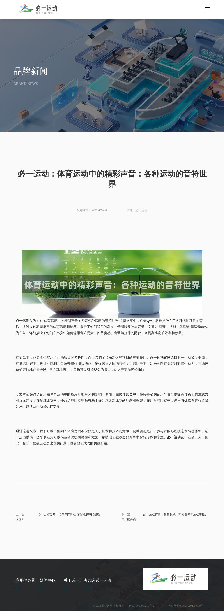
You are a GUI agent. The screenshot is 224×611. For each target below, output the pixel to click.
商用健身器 (25, 580)
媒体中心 (47, 580)
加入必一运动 (99, 580)
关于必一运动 (75, 580)
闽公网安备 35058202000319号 (185, 605)
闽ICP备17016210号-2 (141, 605)
